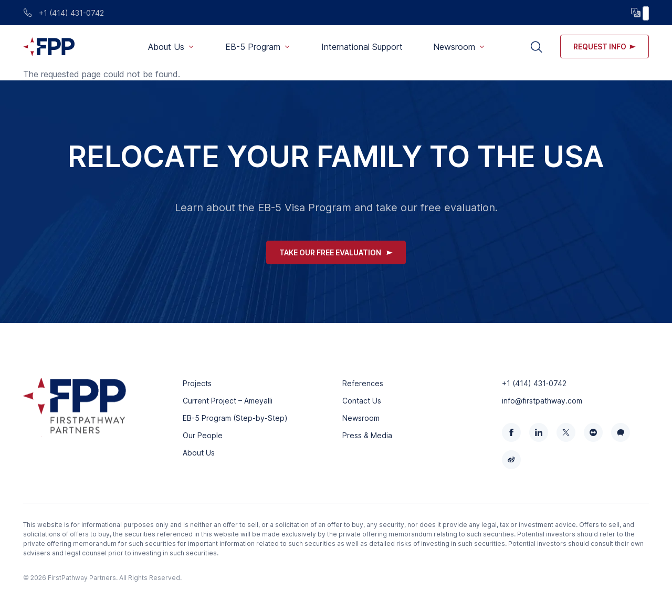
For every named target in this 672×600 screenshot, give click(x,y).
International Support (362, 47)
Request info (604, 46)
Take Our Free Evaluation (336, 252)
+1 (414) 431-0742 (63, 12)
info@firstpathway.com (542, 400)
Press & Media (367, 435)
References (362, 383)
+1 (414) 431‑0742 (534, 383)
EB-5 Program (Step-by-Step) (235, 417)
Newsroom (361, 417)
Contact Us (361, 400)
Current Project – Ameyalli (227, 400)
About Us (199, 452)
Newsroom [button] (454, 47)
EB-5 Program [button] (252, 47)
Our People (203, 435)
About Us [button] (166, 47)
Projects (197, 383)
